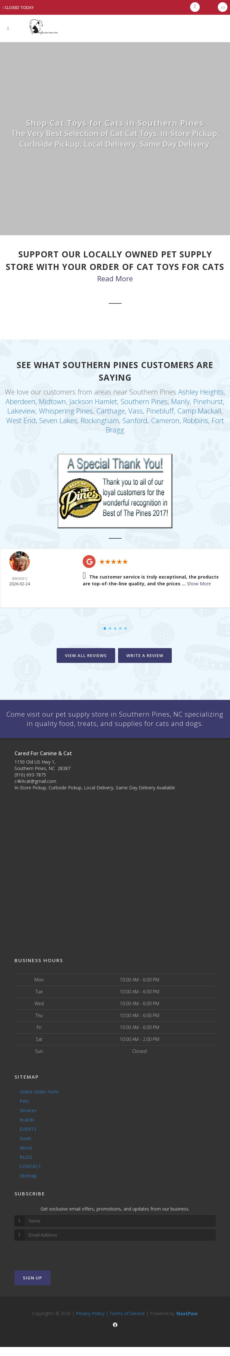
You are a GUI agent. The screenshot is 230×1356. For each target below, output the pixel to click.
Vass (135, 410)
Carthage (110, 410)
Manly (180, 401)
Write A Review (144, 654)
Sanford (135, 419)
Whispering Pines (66, 410)
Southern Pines (144, 401)
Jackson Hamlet (93, 401)
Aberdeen (20, 401)
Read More (115, 278)
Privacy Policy (90, 1322)
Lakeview (21, 410)
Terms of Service (127, 1322)
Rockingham (100, 419)
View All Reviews (86, 654)
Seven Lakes (58, 419)
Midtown (52, 401)
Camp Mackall (199, 410)
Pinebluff (160, 410)
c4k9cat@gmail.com (35, 790)
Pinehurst (208, 401)
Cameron (165, 419)
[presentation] (48, 1261)
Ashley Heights (201, 391)
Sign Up (32, 1286)
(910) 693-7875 (30, 784)
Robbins (195, 419)
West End (21, 419)
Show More (199, 582)
